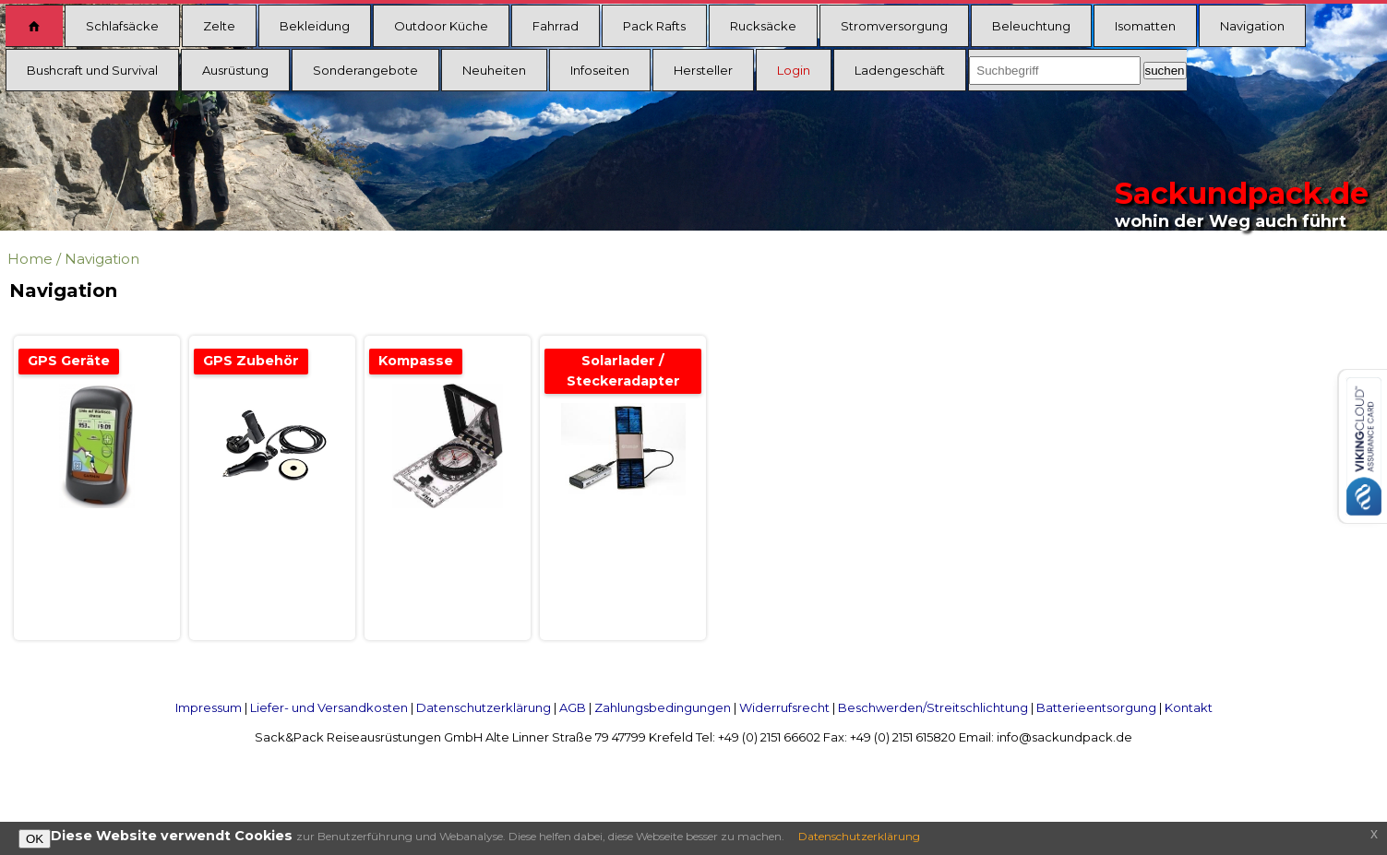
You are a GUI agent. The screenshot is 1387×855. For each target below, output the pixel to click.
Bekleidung (315, 25)
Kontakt (1189, 707)
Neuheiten (494, 70)
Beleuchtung (1031, 25)
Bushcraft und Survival (92, 70)
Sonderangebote (365, 70)
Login (793, 70)
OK (34, 839)
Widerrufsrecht (784, 707)
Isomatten (1145, 25)
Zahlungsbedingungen (662, 707)
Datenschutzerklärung (483, 707)
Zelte (219, 25)
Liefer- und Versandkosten (329, 707)
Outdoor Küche (441, 25)
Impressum (208, 707)
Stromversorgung (894, 25)
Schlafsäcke (122, 25)
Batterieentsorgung (1096, 707)
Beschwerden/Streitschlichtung (933, 707)
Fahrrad (555, 25)
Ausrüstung (235, 70)
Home (30, 258)
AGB (572, 707)
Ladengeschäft (900, 70)
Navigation (1252, 25)
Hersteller (703, 70)
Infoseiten (599, 70)
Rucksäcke (763, 25)
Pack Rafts (654, 25)
